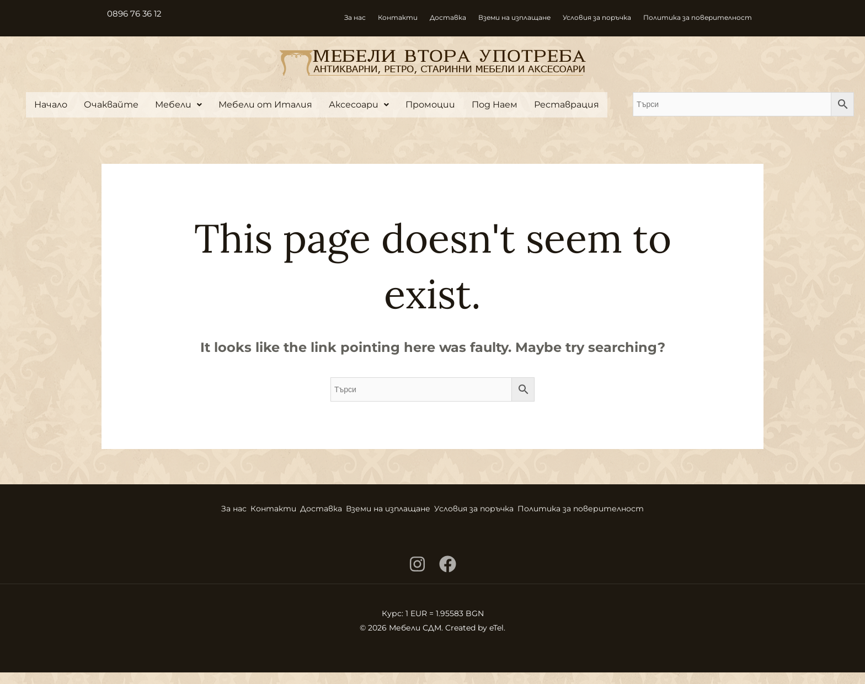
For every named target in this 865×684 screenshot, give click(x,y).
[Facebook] (447, 575)
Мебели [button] (178, 104)
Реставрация (566, 104)
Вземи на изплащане (514, 17)
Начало (50, 104)
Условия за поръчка (597, 17)
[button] (178, 104)
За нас (355, 17)
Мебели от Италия (265, 104)
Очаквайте (111, 104)
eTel (496, 639)
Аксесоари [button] (359, 104)
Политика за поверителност (697, 17)
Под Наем (494, 104)
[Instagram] (417, 575)
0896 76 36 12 (136, 13)
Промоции (430, 104)
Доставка (448, 17)
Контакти (398, 17)
